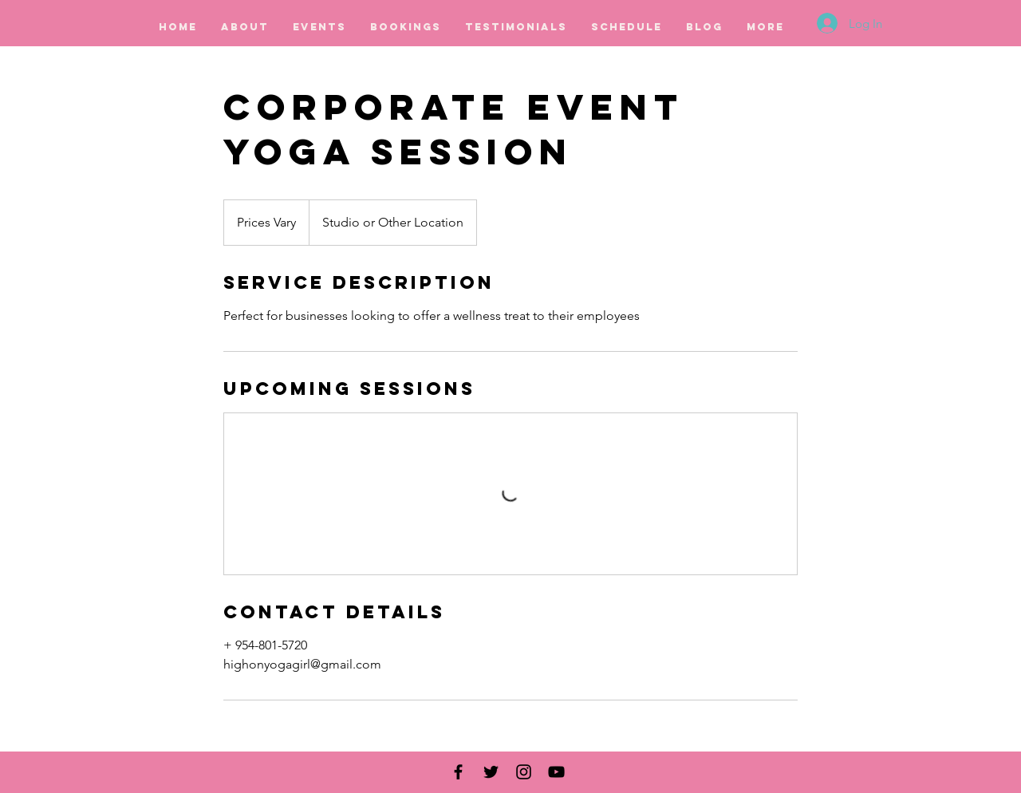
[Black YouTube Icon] (556, 772)
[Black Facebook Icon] (458, 772)
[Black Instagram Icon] (524, 772)
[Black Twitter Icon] (491, 772)
